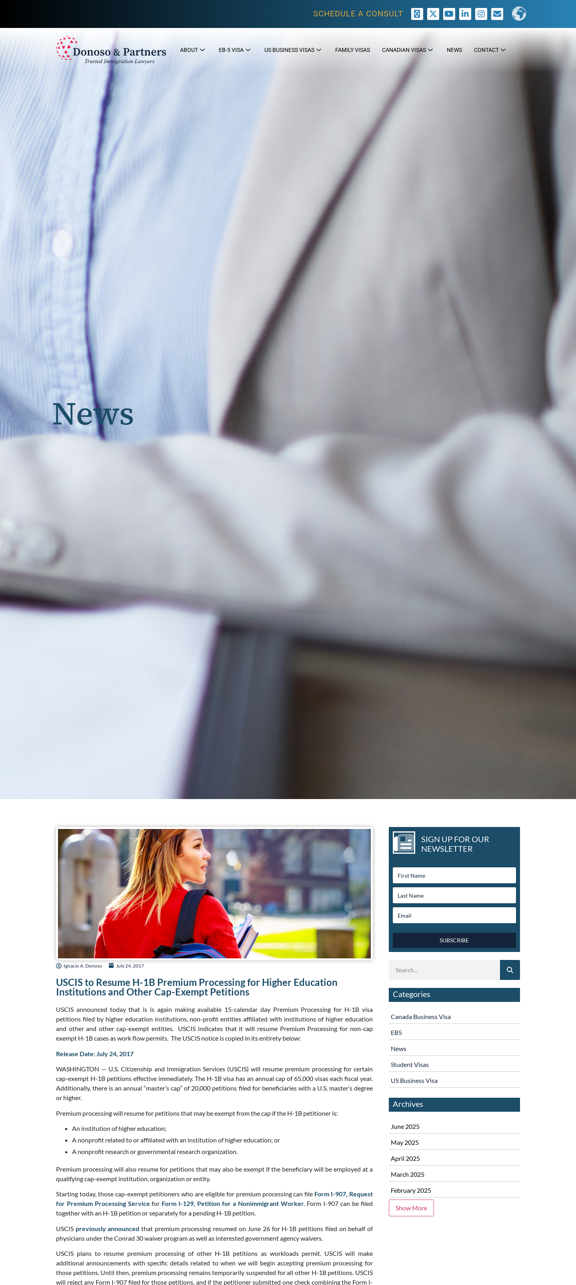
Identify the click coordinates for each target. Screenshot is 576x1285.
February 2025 (411, 1190)
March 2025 (407, 1174)
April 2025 (405, 1158)
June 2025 (405, 1126)
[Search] (510, 970)
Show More (411, 1208)
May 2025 (405, 1142)
